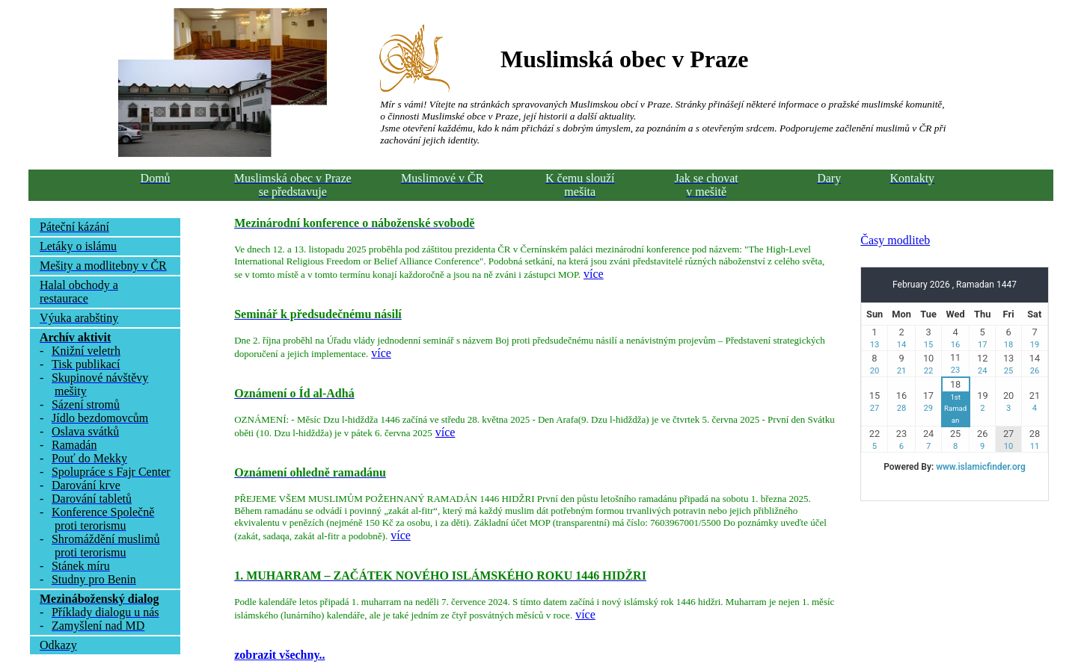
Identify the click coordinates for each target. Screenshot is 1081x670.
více (594, 273)
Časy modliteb (895, 240)
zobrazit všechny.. (279, 654)
